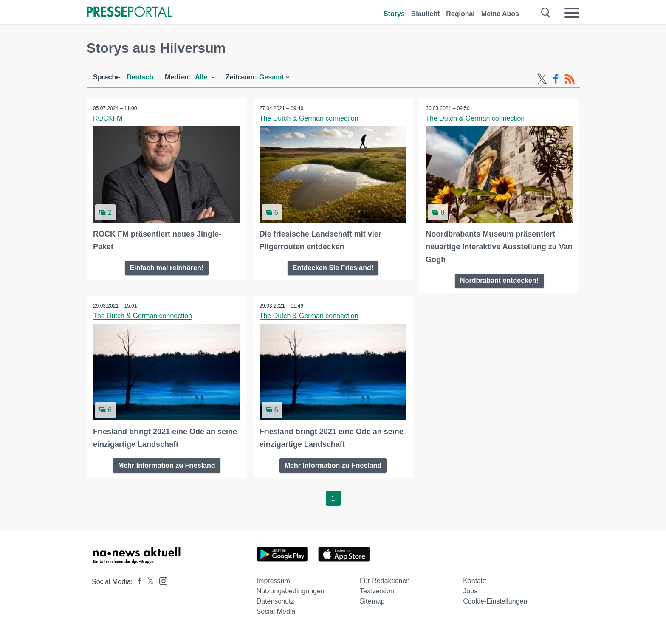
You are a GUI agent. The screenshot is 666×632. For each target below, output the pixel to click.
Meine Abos (500, 13)
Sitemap (372, 601)
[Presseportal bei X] (148, 581)
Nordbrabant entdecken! (499, 280)
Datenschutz (275, 601)
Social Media (276, 611)
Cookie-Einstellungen (495, 601)
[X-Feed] (541, 79)
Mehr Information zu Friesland (166, 465)
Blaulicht (425, 13)
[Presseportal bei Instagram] (160, 580)
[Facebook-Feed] (556, 79)
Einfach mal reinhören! (166, 267)
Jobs (470, 591)
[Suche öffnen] (546, 13)
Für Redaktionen (385, 580)
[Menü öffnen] (571, 13)
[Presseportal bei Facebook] (137, 581)
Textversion (377, 591)
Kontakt (474, 580)
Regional (460, 13)
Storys (394, 13)
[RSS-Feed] (569, 79)
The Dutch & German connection (309, 118)
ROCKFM (107, 118)
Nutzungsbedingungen (291, 591)
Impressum (273, 580)
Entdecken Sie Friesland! (333, 267)
